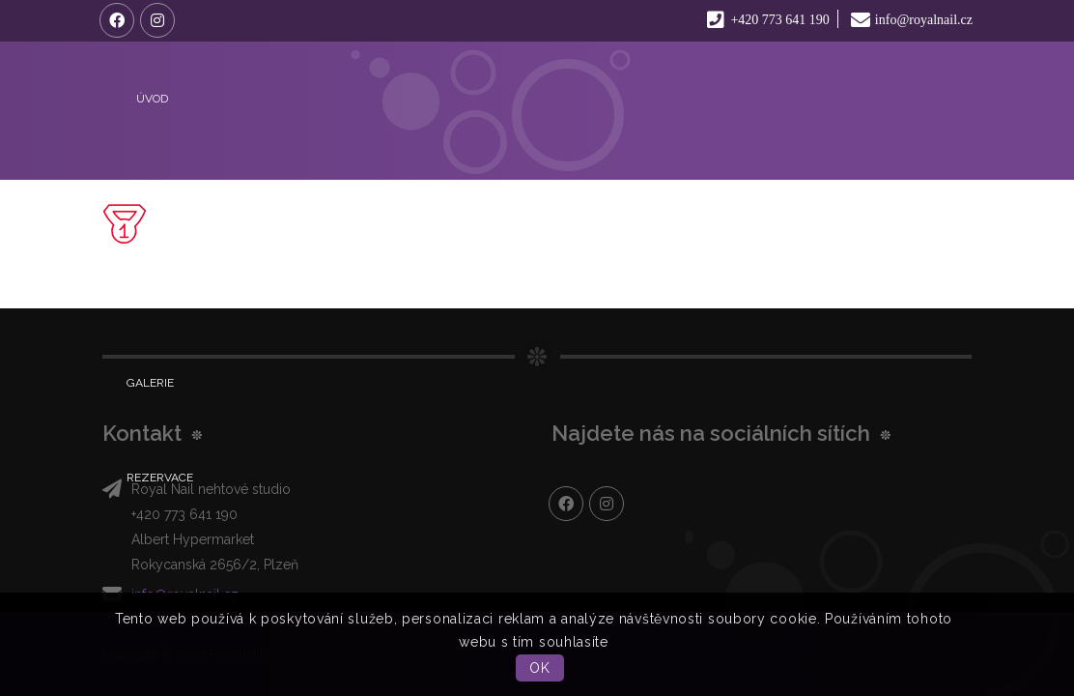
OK (539, 668)
